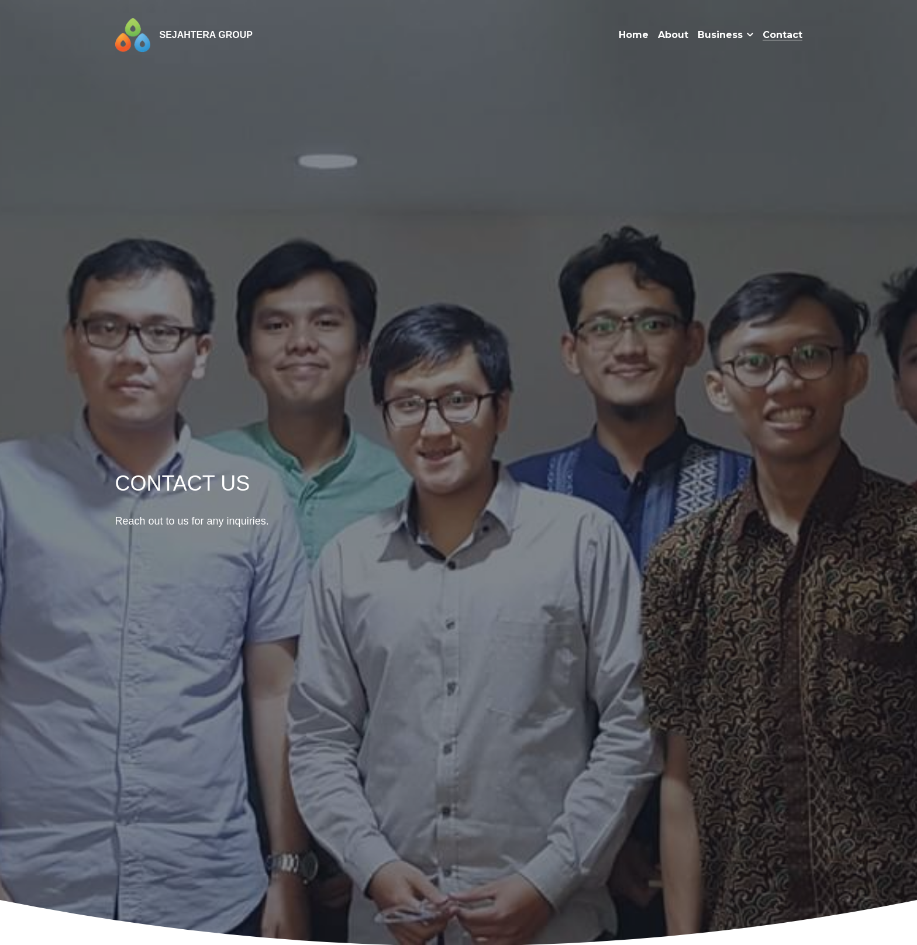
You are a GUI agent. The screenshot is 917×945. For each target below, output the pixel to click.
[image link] (132, 34)
